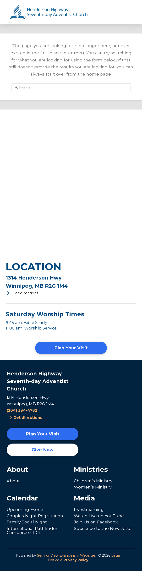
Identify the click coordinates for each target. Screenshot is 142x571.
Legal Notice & (84, 557)
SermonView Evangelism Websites (66, 555)
